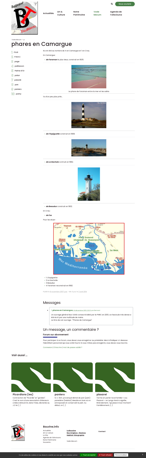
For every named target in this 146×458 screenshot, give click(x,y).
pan (14, 85)
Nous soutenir (125, 4)
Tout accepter (88, 455)
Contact (102, 431)
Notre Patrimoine (79, 13)
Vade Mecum (97, 13)
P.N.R (14, 53)
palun (15, 76)
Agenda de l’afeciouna (116, 13)
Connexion (47, 347)
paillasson (17, 66)
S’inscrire (58, 347)
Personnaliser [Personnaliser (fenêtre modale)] (121, 455)
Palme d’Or (17, 71)
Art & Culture (61, 13)
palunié (16, 80)
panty (16, 94)
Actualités (48, 13)
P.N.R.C (16, 57)
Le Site (45, 435)
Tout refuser (105, 455)
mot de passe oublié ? (72, 347)
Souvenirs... (47, 442)
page (15, 62)
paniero (16, 89)
